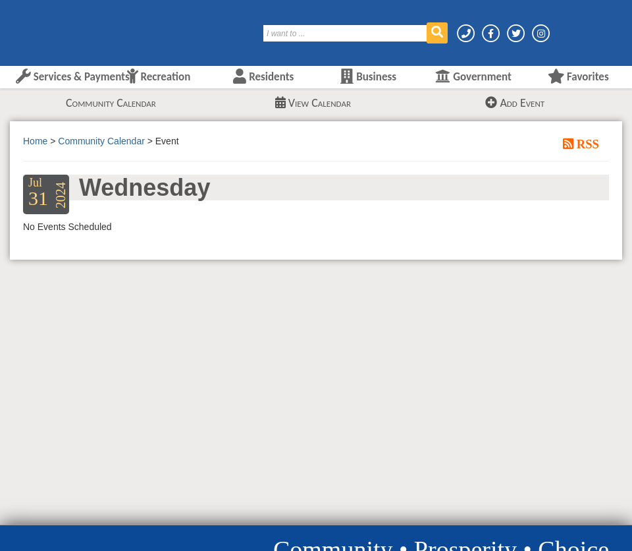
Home (35, 141)
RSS (586, 144)
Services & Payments (73, 77)
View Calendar (313, 103)
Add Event (514, 103)
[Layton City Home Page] (49, 28)
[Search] (345, 33)
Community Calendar (111, 103)
